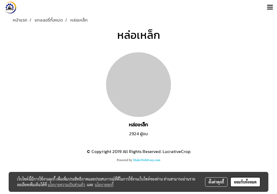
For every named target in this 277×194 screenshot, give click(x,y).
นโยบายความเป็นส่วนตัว (66, 184)
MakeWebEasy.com (146, 160)
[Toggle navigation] (270, 7)
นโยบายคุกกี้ (104, 184)
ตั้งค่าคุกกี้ (216, 181)
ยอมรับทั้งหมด (245, 181)
